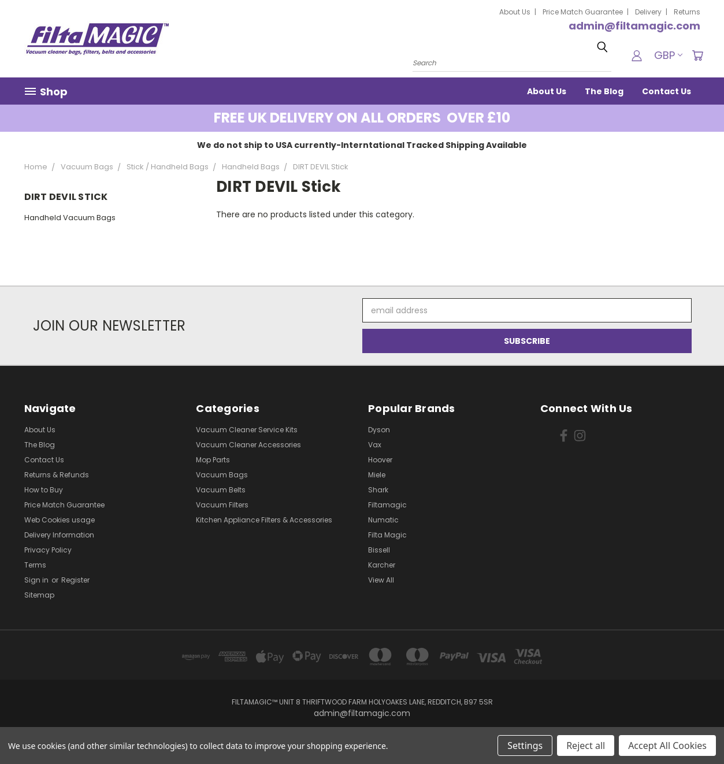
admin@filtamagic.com (634, 25)
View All (381, 580)
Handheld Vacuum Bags (70, 217)
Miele (376, 475)
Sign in (37, 580)
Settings (525, 745)
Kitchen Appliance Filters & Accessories (264, 520)
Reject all (585, 745)
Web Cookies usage (59, 520)
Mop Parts (213, 460)
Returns (687, 12)
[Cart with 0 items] (697, 55)
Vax (374, 445)
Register (75, 580)
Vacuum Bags (222, 475)
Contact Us (666, 91)
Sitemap (39, 595)
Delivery (648, 12)
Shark (378, 490)
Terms (35, 565)
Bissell (379, 550)
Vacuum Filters (222, 505)
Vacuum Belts (221, 490)
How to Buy (43, 490)
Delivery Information (59, 535)
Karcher (381, 565)
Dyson (379, 430)
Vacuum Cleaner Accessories (248, 445)
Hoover (380, 460)
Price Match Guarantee (583, 12)
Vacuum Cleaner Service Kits (247, 430)
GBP (668, 55)
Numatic (383, 520)
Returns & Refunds (56, 475)
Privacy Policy (48, 550)
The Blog (604, 91)
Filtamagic (387, 505)
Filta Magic (387, 535)
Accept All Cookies (667, 745)
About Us (514, 12)
